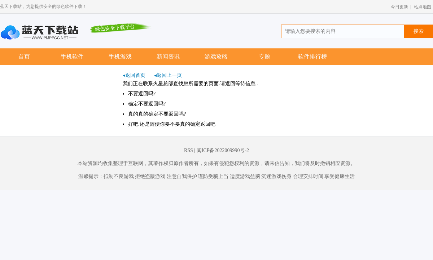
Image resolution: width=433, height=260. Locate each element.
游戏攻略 (216, 56)
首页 (24, 56)
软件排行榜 (312, 56)
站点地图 (422, 6)
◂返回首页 (134, 75)
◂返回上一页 (168, 75)
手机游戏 (120, 56)
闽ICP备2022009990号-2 (223, 150)
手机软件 (72, 56)
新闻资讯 (168, 56)
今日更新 (399, 6)
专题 (264, 56)
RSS (188, 150)
